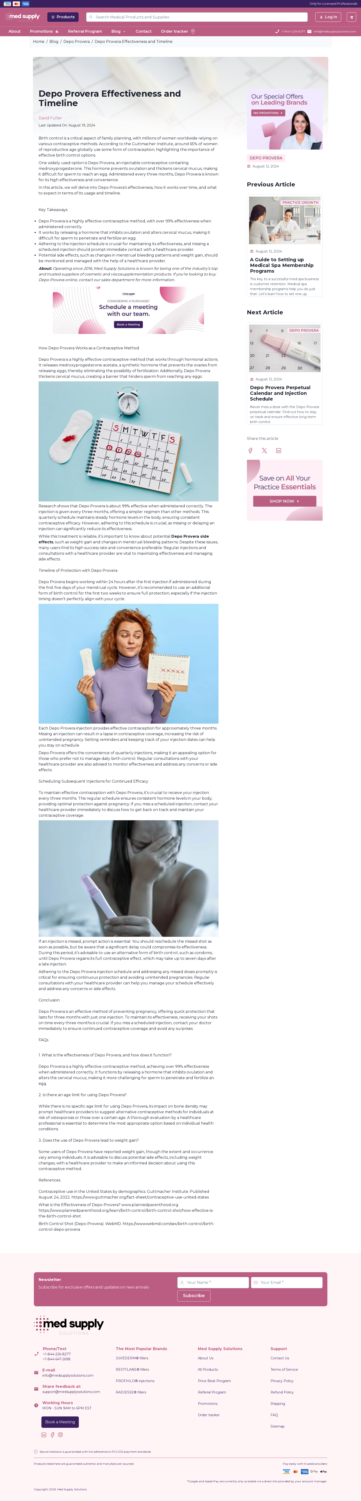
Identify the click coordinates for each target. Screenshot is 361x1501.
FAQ (274, 1415)
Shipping (278, 1404)
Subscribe (194, 1295)
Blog (118, 31)
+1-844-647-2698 (57, 1359)
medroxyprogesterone (80, 365)
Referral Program (85, 31)
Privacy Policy (282, 1381)
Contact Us (280, 1358)
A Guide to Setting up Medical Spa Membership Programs (282, 265)
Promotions (44, 31)
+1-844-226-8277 (293, 31)
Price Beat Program (214, 1381)
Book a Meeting (60, 1422)
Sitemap (278, 1426)
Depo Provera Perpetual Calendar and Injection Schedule (280, 393)
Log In (328, 17)
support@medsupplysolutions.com (71, 1392)
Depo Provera (76, 41)
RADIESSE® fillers (131, 1392)
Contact (144, 31)
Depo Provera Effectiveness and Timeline (134, 41)
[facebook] (253, 450)
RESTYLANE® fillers (132, 1369)
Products (63, 17)
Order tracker (178, 31)
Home (39, 41)
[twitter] (267, 450)
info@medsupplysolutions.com (335, 31)
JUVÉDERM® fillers (132, 1358)
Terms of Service (284, 1369)
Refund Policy (282, 1392)
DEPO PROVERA (266, 158)
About (15, 31)
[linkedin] (281, 450)
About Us (205, 1358)
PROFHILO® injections (135, 1381)
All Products (208, 1369)
